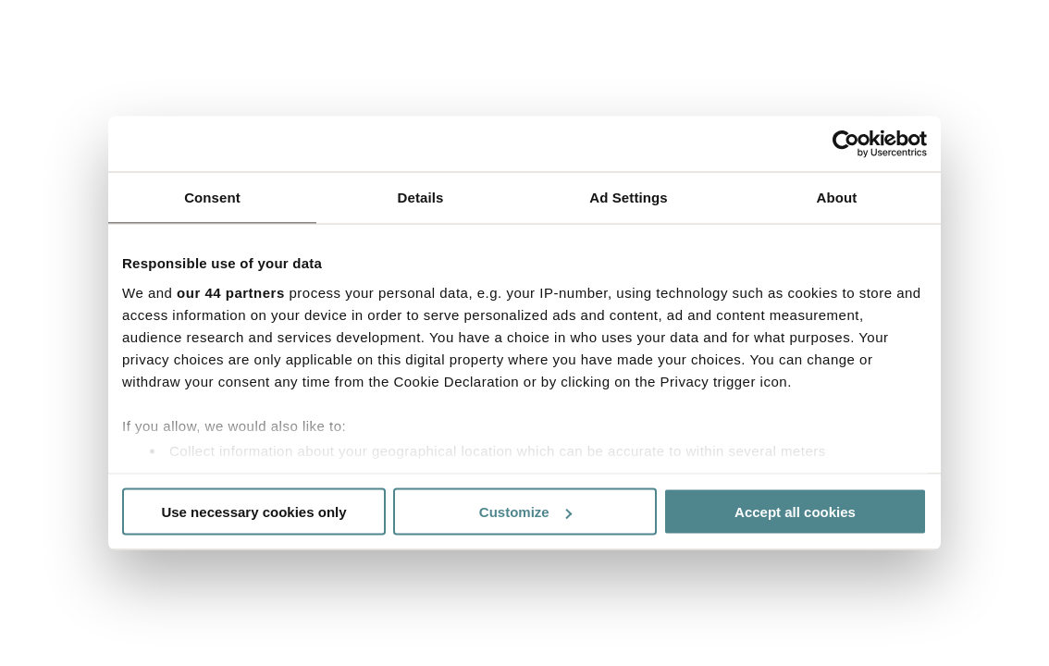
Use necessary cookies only (253, 512)
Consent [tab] (212, 197)
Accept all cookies (795, 512)
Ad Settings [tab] (628, 197)
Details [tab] (421, 197)
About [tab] (837, 197)
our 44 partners (231, 292)
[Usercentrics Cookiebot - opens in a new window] (846, 144)
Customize (525, 512)
